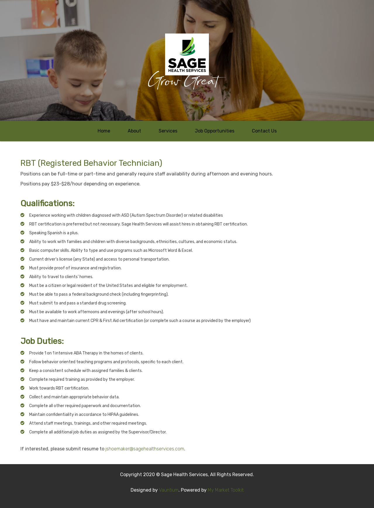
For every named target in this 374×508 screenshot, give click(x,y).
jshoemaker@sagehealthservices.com (144, 449)
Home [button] (104, 131)
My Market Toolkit (226, 490)
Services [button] (168, 131)
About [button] (134, 131)
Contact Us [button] (264, 131)
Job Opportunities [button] (214, 131)
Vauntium (169, 490)
